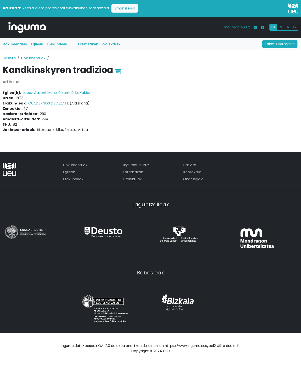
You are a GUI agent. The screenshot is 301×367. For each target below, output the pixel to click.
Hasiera (9, 58)
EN (287, 27)
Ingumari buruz (237, 27)
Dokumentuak (15, 44)
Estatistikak (88, 44)
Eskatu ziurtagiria (280, 44)
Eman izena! (124, 8)
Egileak (37, 44)
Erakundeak (57, 44)
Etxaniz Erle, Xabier (74, 92)
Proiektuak (111, 44)
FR (294, 27)
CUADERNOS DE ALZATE (48, 103)
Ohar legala (193, 179)
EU (273, 27)
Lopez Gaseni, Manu (40, 92)
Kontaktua (192, 172)
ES (280, 27)
